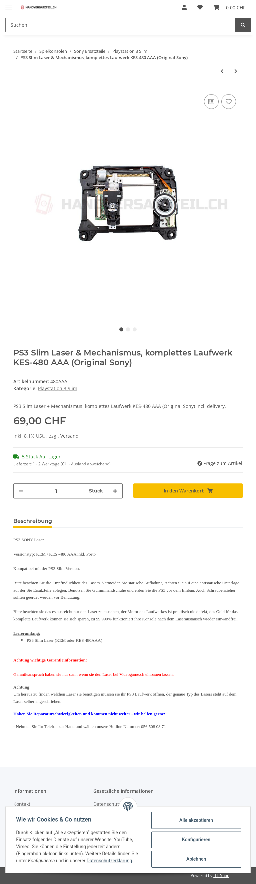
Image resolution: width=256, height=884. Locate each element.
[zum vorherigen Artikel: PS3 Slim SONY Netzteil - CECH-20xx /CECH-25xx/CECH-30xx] (222, 71)
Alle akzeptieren (196, 820)
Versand (69, 436)
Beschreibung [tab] (32, 521)
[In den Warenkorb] (188, 490)
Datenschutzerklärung (109, 860)
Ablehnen (196, 859)
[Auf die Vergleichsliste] (211, 101)
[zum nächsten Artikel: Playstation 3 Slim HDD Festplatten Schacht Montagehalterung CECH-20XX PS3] (236, 71)
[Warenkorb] (229, 7)
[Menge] (56, 491)
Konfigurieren (196, 839)
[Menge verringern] (21, 491)
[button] (184, 7)
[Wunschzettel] (200, 7)
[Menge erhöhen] (115, 491)
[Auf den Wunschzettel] (228, 101)
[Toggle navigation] (8, 4)
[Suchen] (120, 25)
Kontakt (21, 804)
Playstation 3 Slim (57, 388)
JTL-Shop (221, 875)
